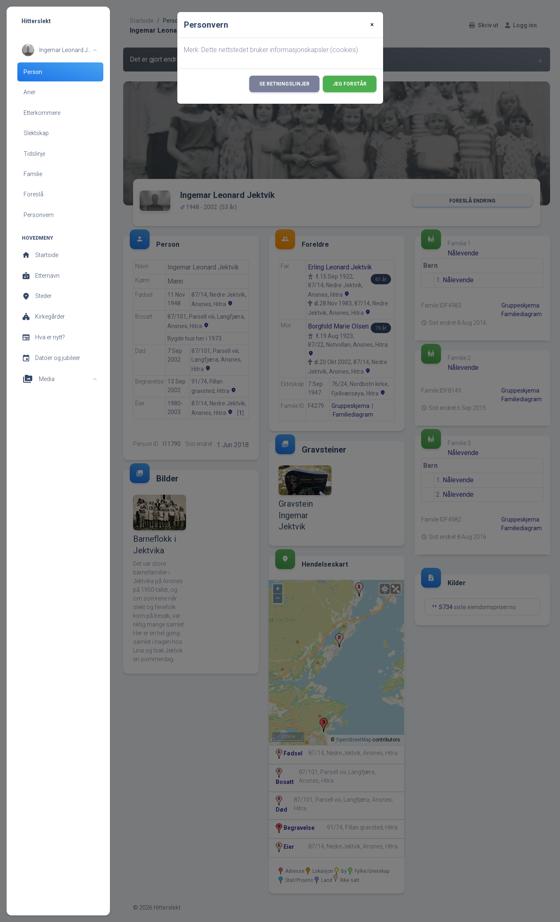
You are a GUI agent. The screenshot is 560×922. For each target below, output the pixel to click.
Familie (33, 174)
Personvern (39, 215)
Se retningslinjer (284, 84)
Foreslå (33, 194)
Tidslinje (34, 153)
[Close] (372, 25)
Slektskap (36, 133)
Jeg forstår (350, 84)
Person (33, 72)
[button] (59, 50)
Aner (30, 92)
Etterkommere (42, 113)
